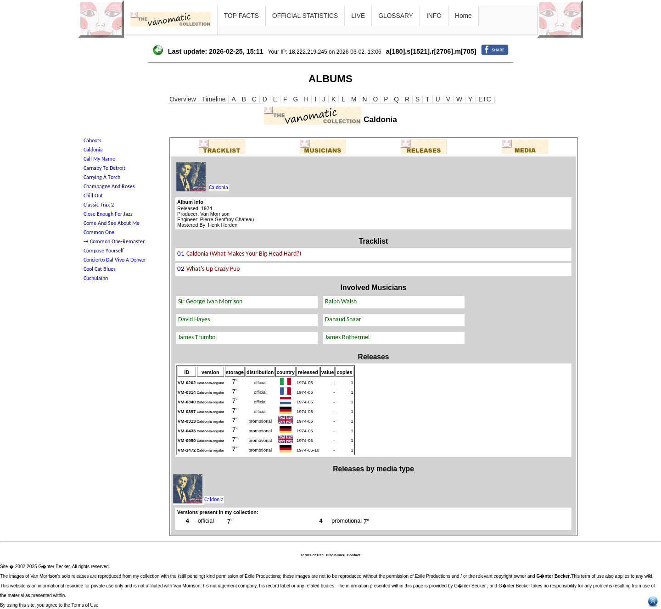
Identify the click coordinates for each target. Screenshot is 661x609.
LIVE (358, 15)
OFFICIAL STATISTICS (305, 15)
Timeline (214, 99)
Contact (353, 555)
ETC (484, 99)
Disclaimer (335, 555)
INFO (434, 15)
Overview (182, 99)
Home (463, 15)
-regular (210, 383)
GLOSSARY (395, 15)
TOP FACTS (241, 15)
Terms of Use (312, 555)
